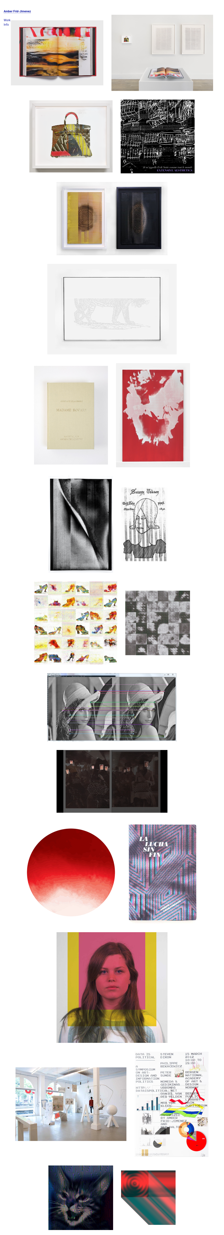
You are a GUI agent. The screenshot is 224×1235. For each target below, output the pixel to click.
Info (6, 24)
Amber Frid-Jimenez (17, 11)
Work (7, 20)
